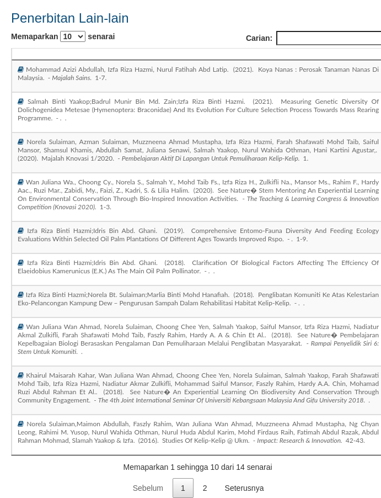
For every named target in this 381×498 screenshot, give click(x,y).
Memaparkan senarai (63, 36)
